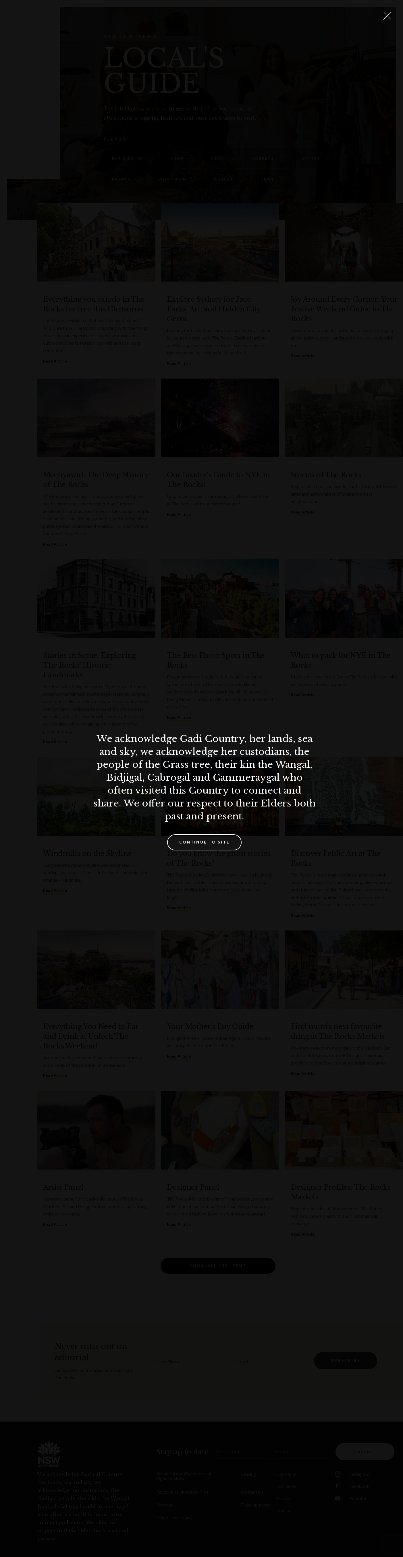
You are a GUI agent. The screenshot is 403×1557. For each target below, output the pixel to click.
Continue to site (204, 842)
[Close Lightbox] (387, 16)
